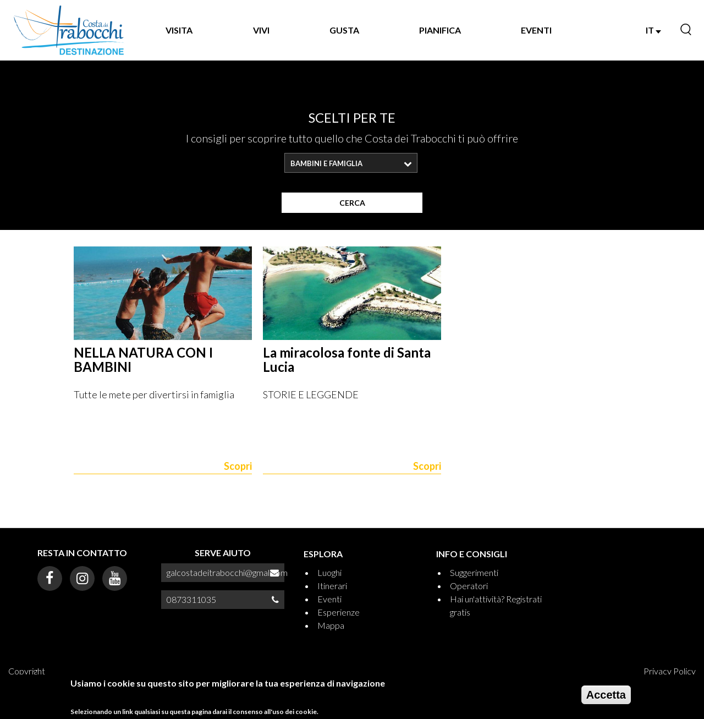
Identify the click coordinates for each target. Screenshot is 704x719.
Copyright (26, 671)
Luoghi (329, 572)
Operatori (469, 585)
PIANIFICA (440, 30)
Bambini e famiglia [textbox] (326, 163)
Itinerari (332, 585)
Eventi (329, 599)
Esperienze (338, 612)
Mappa (330, 625)
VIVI (261, 30)
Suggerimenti (474, 572)
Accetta (606, 699)
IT (653, 30)
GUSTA (344, 30)
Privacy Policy (670, 671)
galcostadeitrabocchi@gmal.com (227, 572)
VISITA (179, 30)
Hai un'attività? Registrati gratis (496, 605)
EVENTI (536, 30)
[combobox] (350, 163)
